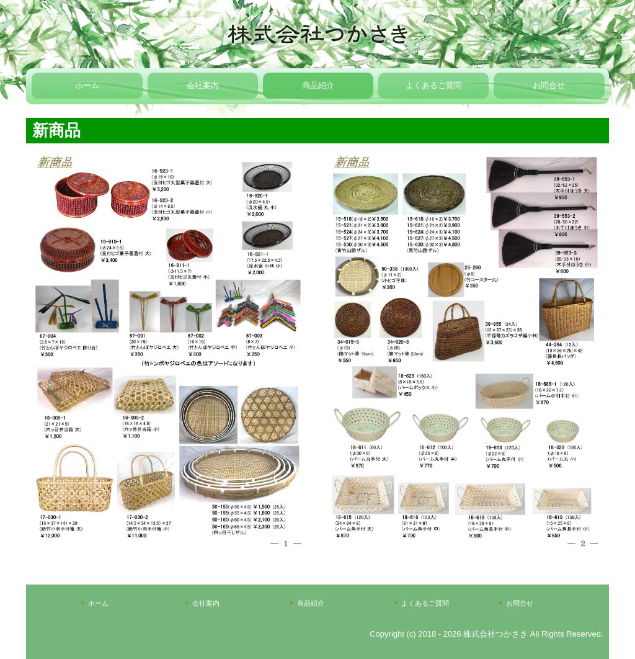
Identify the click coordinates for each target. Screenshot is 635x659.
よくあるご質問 (434, 85)
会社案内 (203, 85)
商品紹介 (318, 85)
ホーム (87, 85)
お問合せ (549, 85)
